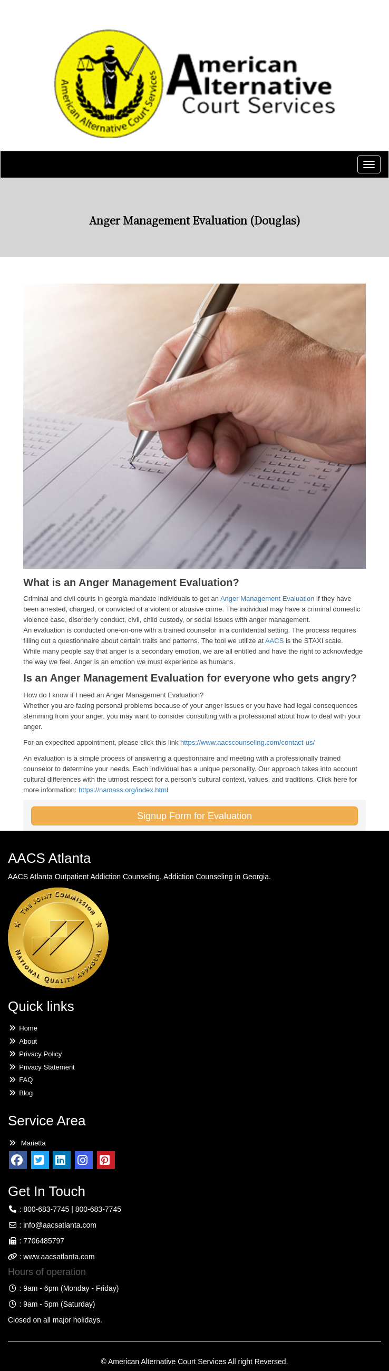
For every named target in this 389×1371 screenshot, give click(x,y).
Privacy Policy (35, 1054)
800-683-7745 (46, 1209)
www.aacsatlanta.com (57, 1256)
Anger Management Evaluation (267, 598)
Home (22, 1028)
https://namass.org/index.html (123, 790)
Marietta (27, 1143)
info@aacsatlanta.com (59, 1225)
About (22, 1041)
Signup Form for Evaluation (194, 816)
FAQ (20, 1080)
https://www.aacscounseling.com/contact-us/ (247, 742)
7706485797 (43, 1241)
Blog (20, 1093)
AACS (274, 641)
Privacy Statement (41, 1067)
